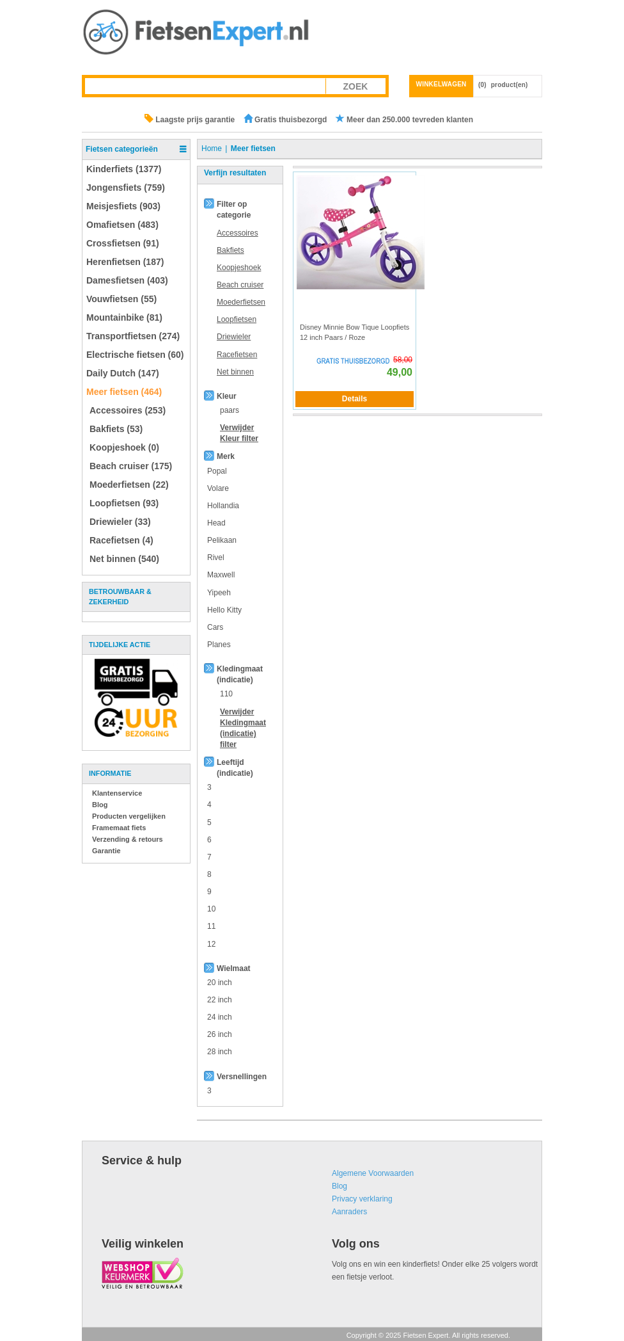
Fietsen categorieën (122, 149)
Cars (215, 627)
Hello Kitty (224, 610)
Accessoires (237, 233)
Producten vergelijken (129, 816)
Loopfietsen (236, 319)
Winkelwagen (441, 84)
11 (211, 926)
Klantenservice (117, 793)
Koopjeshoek (239, 267)
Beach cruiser (240, 284)
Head (216, 522)
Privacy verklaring (362, 1198)
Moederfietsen (241, 302)
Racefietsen (237, 354)
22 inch (219, 999)
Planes (219, 644)
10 (211, 908)
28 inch (219, 1051)
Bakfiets (230, 250)
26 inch (219, 1034)
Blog (99, 804)
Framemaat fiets (119, 827)
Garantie (106, 851)
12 (211, 944)
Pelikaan (222, 540)
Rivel (215, 557)
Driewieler (234, 336)
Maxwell (221, 574)
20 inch (219, 982)
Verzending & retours (127, 839)
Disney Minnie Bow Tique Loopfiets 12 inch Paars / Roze (354, 332)
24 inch (219, 1017)
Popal (217, 471)
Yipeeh (219, 592)
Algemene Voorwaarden (373, 1173)
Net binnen (235, 371)
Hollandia (223, 505)
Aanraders (349, 1211)
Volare (218, 488)
